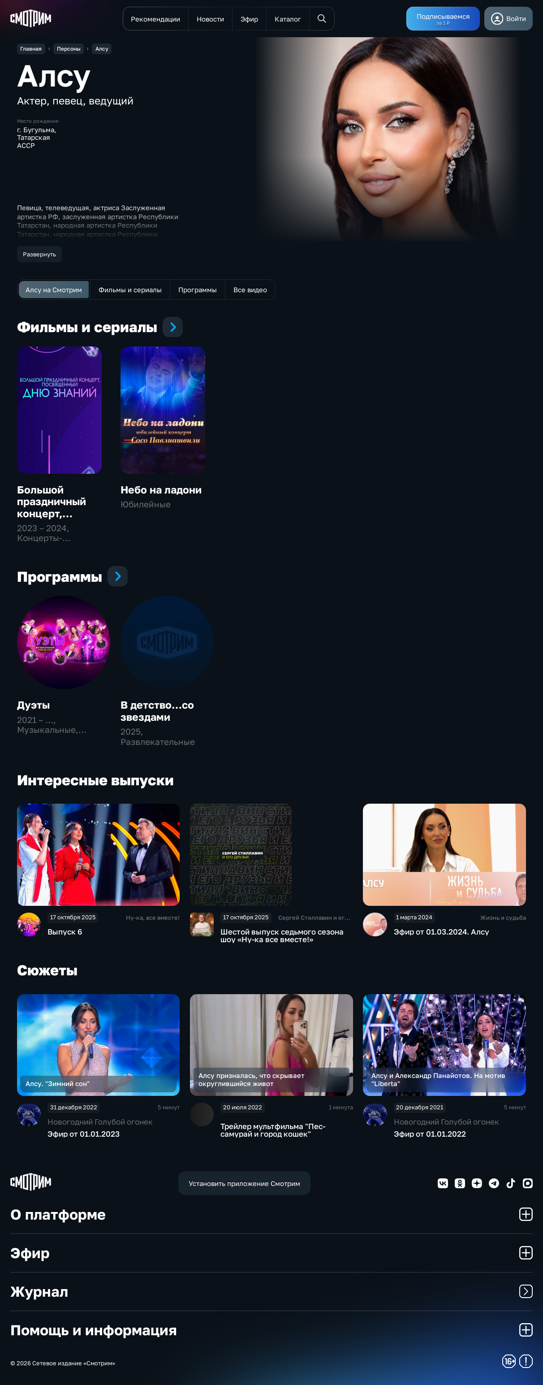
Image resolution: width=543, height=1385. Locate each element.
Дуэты (33, 705)
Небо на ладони (161, 490)
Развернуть (39, 254)
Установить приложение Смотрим (244, 1183)
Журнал (271, 1291)
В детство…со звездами (157, 711)
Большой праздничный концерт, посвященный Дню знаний (53, 513)
